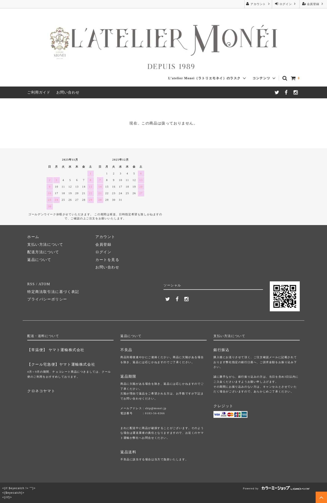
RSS (31, 284)
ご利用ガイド (38, 92)
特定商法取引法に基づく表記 (53, 292)
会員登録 (313, 4)
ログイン (286, 4)
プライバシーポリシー (47, 299)
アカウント (258, 4)
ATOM (44, 284)
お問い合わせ (67, 92)
